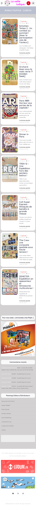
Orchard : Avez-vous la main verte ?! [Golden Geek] (26, 71)
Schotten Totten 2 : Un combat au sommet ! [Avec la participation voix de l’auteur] (26, 34)
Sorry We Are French (8, 401)
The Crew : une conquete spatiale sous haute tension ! (26, 246)
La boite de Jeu (6, 422)
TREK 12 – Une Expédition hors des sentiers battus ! (24, 170)
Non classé (22, 23)
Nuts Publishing (6, 417)
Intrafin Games (6, 413)
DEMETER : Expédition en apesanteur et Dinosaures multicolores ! (26, 282)
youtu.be (24, 21)
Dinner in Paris (24, 135)
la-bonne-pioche (24, 53)
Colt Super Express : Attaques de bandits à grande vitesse (25, 208)
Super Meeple (6, 405)
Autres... (4, 430)
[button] (3, 3)
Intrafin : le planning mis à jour (21, 374)
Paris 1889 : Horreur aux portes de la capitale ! (25, 104)
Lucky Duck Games (8, 426)
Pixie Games (5, 409)
